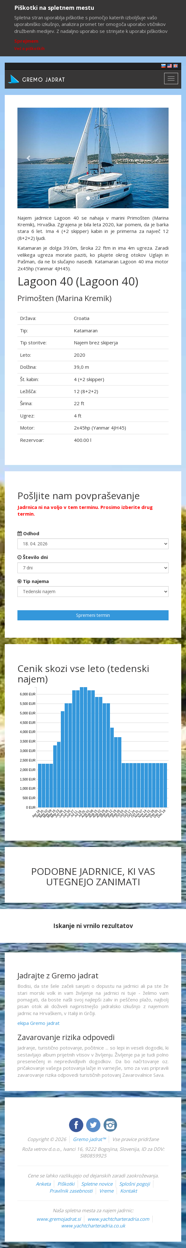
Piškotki (65, 1184)
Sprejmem (26, 41)
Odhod (28, 533)
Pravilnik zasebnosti (71, 1191)
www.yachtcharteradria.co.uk (93, 1225)
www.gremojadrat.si (58, 1219)
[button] (28, 158)
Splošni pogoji (134, 1184)
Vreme (106, 1191)
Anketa (43, 1184)
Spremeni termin (93, 615)
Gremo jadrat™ (89, 1139)
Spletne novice (96, 1184)
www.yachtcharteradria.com (118, 1219)
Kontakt (128, 1191)
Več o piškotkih (29, 48)
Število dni (32, 557)
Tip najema (33, 581)
